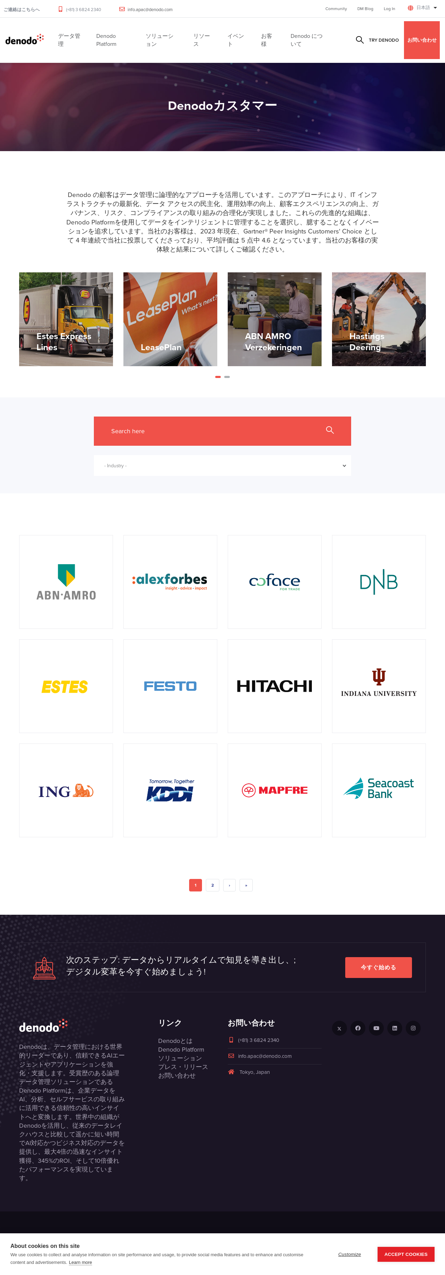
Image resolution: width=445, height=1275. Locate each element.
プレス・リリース (183, 1066)
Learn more (80, 1262)
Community (336, 9)
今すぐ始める (378, 967)
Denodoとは (175, 1040)
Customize (349, 1254)
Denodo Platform (181, 1049)
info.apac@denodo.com (150, 9)
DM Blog (365, 9)
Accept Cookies (406, 1254)
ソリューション (180, 1058)
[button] (218, 377)
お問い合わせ (422, 39)
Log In (389, 9)
